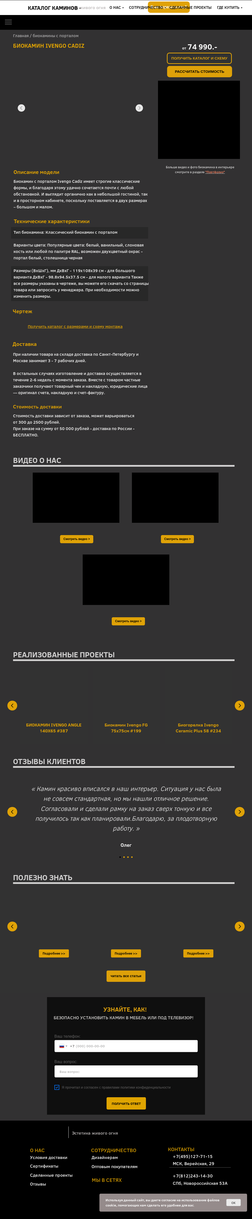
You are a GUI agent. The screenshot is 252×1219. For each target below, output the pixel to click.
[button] (199, 58)
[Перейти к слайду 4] (132, 857)
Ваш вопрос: (65, 1062)
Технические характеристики (52, 221)
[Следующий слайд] (240, 705)
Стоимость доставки (37, 406)
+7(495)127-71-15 (213, 4)
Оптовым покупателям (115, 1166)
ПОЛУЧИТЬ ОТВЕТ (126, 1103)
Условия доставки (48, 1157)
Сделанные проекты (51, 1175)
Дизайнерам (105, 1157)
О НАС (115, 7)
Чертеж (22, 311)
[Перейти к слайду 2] (124, 857)
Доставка (25, 343)
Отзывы (38, 1184)
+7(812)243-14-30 (213, 11)
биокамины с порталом (56, 35)
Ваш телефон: (67, 1036)
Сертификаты (44, 1166)
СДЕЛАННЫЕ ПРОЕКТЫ (190, 7)
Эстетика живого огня (95, 1133)
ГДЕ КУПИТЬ (228, 7)
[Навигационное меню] (8, 22)
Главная (21, 35)
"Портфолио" (215, 172)
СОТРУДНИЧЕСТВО (146, 7)
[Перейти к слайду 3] (128, 857)
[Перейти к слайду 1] (120, 857)
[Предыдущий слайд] (12, 705)
